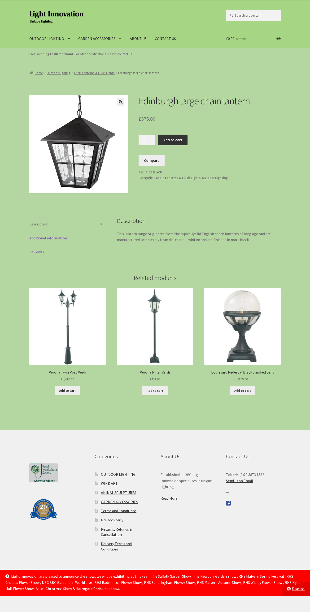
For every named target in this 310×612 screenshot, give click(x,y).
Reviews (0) (38, 252)
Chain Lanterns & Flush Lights (94, 73)
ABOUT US (138, 38)
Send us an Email (239, 480)
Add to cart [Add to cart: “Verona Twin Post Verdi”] (67, 390)
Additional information (48, 238)
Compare (151, 160)
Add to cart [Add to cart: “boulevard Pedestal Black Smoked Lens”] (242, 390)
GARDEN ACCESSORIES (96, 38)
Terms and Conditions (118, 510)
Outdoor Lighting (58, 73)
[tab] (67, 224)
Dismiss (298, 588)
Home (39, 73)
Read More (169, 498)
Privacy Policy (112, 520)
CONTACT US (165, 38)
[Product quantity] (147, 140)
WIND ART (109, 483)
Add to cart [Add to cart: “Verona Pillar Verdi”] (155, 390)
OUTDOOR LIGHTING (46, 38)
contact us (124, 54)
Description (38, 224)
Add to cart (172, 139)
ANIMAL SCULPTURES (118, 492)
